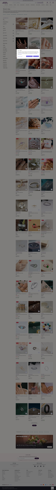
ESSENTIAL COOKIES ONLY (29, 56)
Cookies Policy (20, 53)
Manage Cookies (20, 56)
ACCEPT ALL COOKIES (36, 56)
